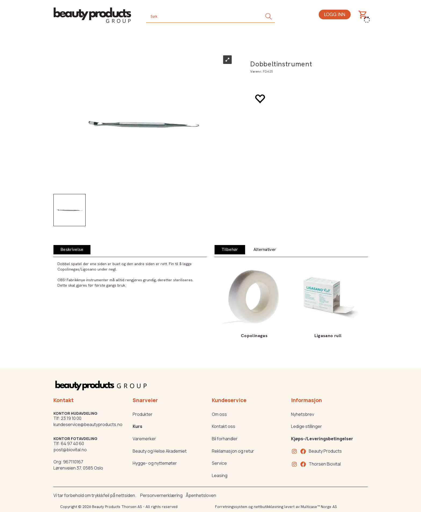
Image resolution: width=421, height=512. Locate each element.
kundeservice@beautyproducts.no (87, 424)
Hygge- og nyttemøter (155, 463)
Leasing (219, 475)
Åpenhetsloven (201, 495)
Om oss (219, 414)
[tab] (71, 249)
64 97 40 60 (72, 443)
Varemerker (144, 439)
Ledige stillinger (306, 426)
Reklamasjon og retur (233, 451)
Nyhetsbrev (302, 414)
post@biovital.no (70, 450)
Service (219, 463)
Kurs (137, 426)
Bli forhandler (225, 439)
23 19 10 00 (71, 418)
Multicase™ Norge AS (319, 506)
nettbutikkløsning (268, 506)
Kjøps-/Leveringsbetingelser (322, 439)
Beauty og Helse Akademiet (160, 451)
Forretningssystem (231, 506)
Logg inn (334, 14)
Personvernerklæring (161, 495)
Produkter (143, 414)
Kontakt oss (223, 426)
